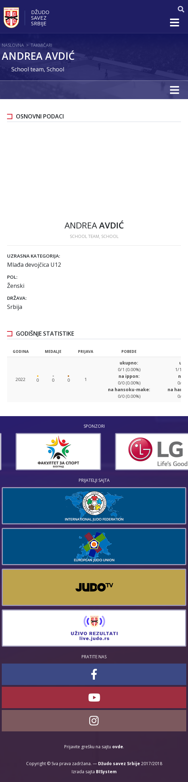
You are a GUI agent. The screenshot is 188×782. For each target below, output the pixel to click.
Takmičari (41, 45)
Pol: (12, 277)
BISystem (106, 772)
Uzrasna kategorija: (33, 256)
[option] (44, 451)
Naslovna (13, 45)
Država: (16, 298)
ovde (117, 747)
